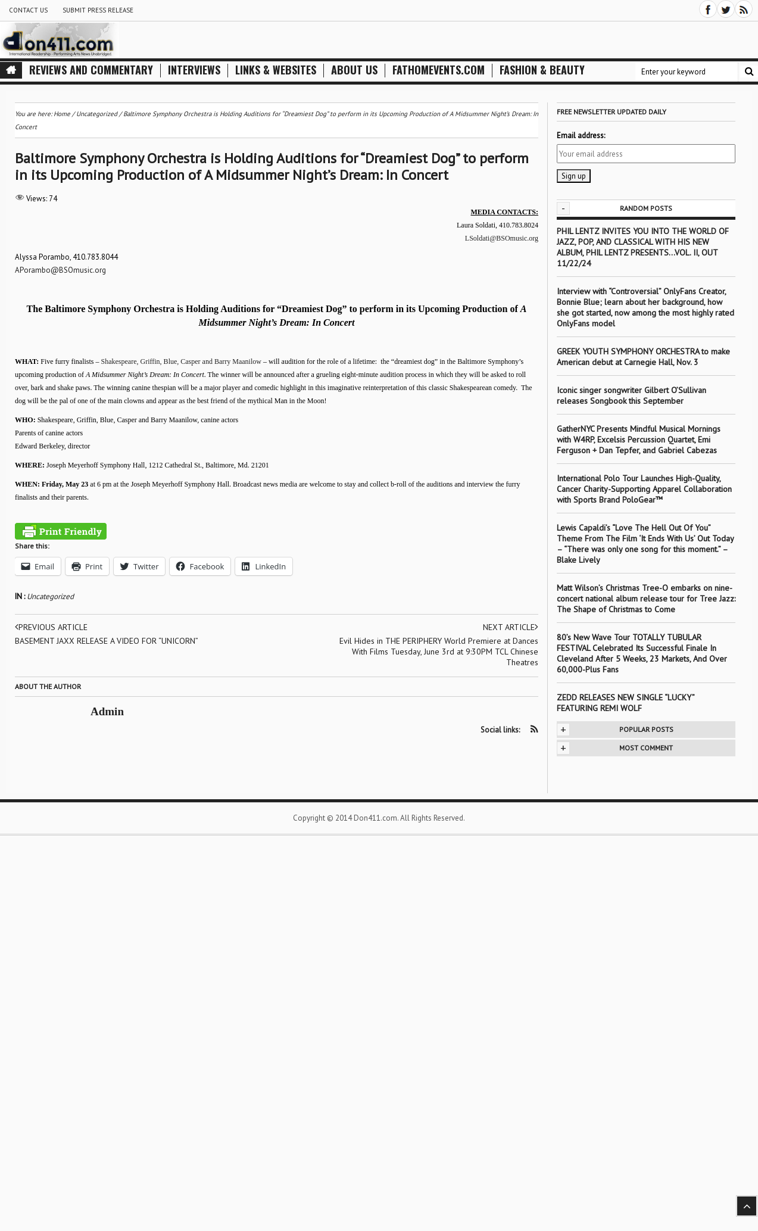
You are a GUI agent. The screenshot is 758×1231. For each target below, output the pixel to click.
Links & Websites (275, 70)
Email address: (581, 135)
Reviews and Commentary (91, 70)
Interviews (194, 70)
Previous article (51, 627)
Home (62, 114)
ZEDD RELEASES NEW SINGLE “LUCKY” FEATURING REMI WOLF (625, 702)
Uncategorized (50, 596)
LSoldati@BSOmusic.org (501, 238)
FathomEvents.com (438, 70)
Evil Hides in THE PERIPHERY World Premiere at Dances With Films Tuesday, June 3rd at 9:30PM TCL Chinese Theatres (438, 651)
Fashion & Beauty (542, 70)
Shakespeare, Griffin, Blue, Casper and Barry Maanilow (181, 361)
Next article (510, 627)
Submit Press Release (98, 10)
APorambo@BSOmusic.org (60, 270)
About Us (354, 70)
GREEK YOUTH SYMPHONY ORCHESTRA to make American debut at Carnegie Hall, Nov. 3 (643, 356)
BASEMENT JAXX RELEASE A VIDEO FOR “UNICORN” (106, 640)
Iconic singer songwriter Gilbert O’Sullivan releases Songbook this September (631, 395)
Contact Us (28, 10)
